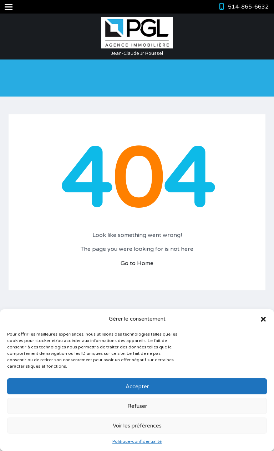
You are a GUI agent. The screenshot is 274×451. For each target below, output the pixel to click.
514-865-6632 (248, 6)
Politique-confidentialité (137, 441)
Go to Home (137, 263)
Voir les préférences (137, 426)
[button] (263, 319)
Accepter (137, 386)
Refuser (137, 406)
